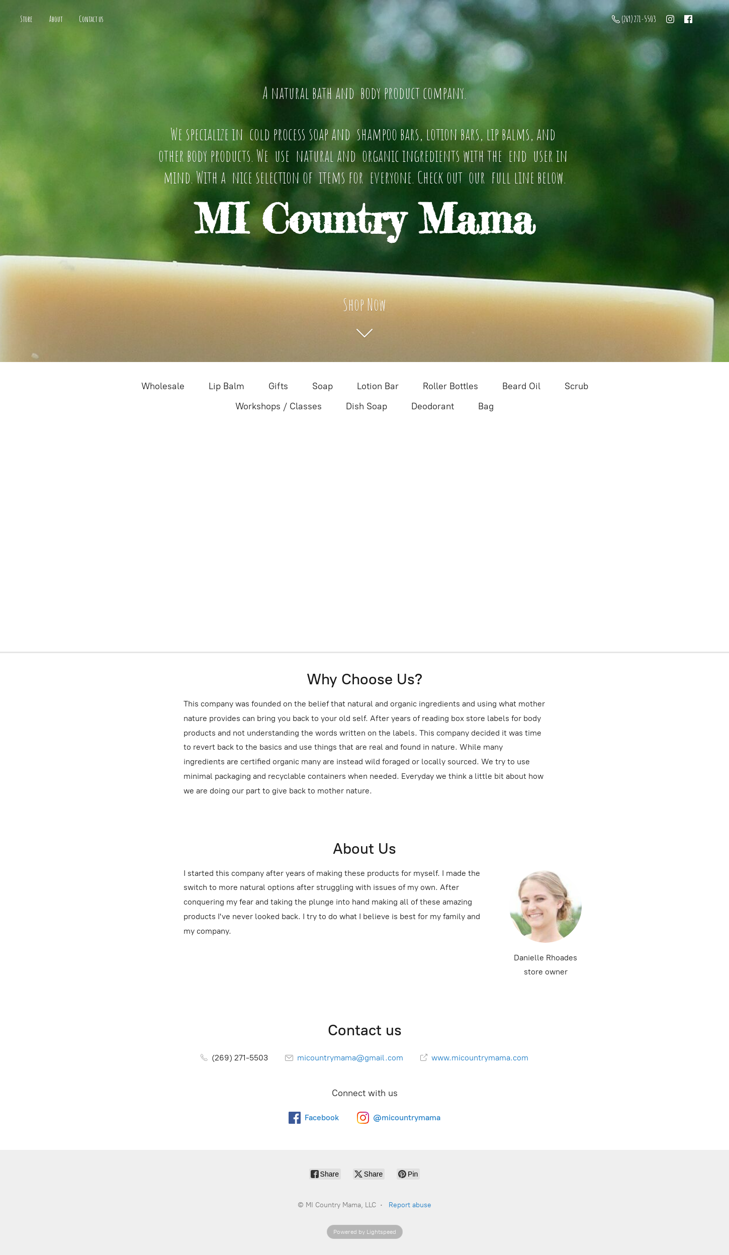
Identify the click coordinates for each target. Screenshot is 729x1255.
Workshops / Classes (278, 406)
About (55, 19)
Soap (322, 386)
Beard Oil (521, 386)
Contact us (91, 19)
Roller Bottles (450, 386)
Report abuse (410, 1205)
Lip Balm (226, 386)
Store (26, 19)
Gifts (278, 386)
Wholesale (163, 386)
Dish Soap (366, 406)
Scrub (576, 386)
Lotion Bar (378, 386)
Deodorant (432, 406)
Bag (486, 406)
